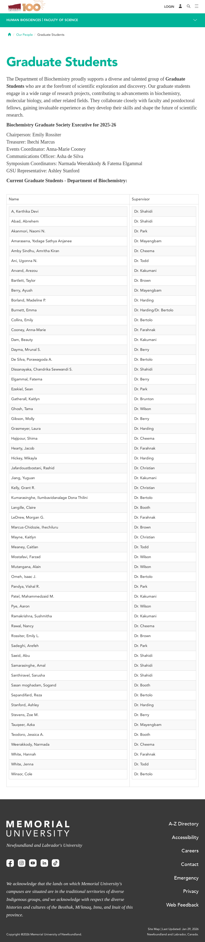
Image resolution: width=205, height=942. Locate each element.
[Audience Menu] (180, 6)
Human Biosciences (23, 20)
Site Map (154, 929)
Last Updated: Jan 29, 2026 (180, 929)
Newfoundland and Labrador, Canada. (173, 934)
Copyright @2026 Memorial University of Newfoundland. (44, 934)
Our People (24, 35)
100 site (35, 6)
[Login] (169, 6)
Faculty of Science (61, 20)
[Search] (188, 6)
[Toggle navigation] (196, 6)
